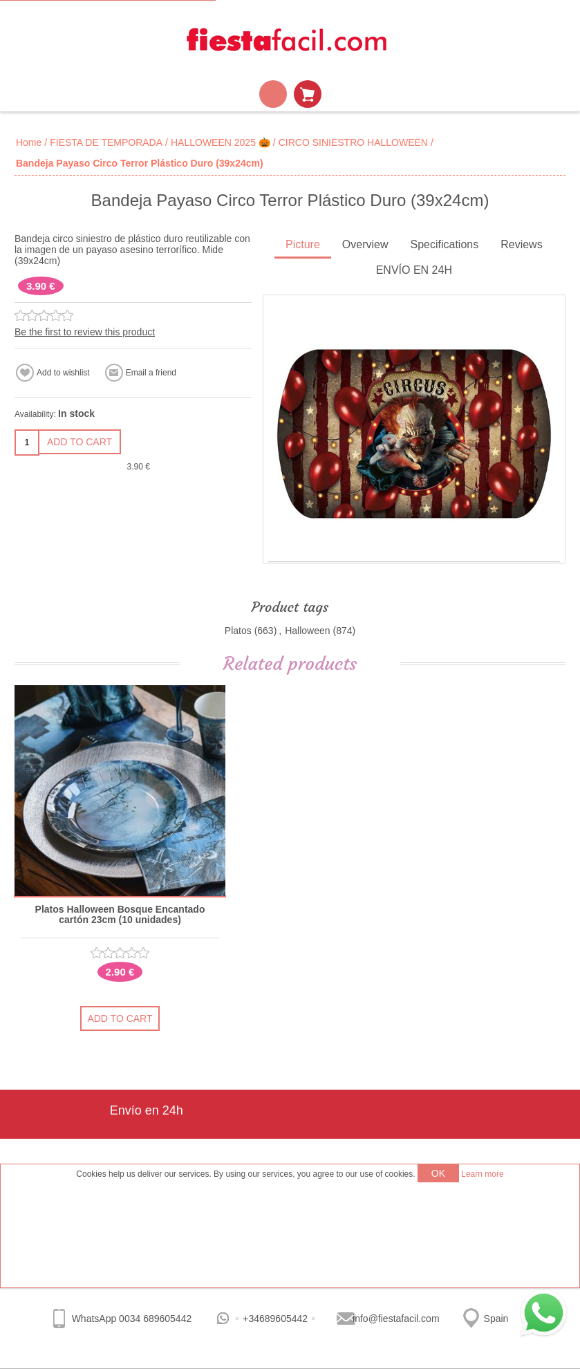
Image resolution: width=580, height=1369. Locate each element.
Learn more (482, 1174)
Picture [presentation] (303, 244)
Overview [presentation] (365, 244)
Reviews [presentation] (521, 244)
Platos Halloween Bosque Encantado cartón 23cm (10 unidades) (120, 914)
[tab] (302, 246)
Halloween (307, 630)
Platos (238, 630)
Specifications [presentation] (444, 244)
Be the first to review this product (85, 331)
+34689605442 (275, 1318)
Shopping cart (307, 94)
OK (438, 1173)
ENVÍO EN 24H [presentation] (414, 270)
